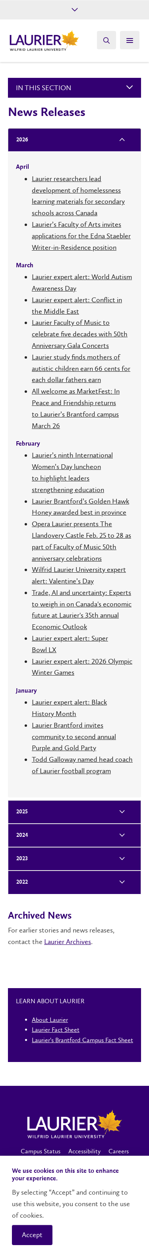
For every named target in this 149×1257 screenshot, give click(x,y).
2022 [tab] (19, 882)
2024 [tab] (19, 835)
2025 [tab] (19, 812)
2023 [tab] (19, 859)
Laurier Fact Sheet (55, 1029)
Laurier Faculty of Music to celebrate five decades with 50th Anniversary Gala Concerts (80, 334)
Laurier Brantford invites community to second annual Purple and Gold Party (74, 737)
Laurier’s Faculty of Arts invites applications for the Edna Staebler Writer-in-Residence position (81, 236)
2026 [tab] (19, 140)
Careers (118, 1151)
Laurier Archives (67, 941)
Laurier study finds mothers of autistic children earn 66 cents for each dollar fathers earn (81, 368)
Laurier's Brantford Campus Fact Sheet (82, 1040)
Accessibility (84, 1151)
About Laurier (50, 1019)
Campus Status (40, 1151)
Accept (32, 1234)
